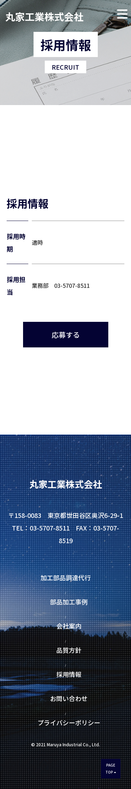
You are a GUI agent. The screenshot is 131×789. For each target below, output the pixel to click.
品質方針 (69, 650)
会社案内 (69, 625)
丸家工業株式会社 (44, 15)
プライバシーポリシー (65, 722)
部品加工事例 (69, 601)
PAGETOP (110, 768)
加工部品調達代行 (69, 577)
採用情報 (69, 674)
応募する (66, 335)
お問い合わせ (69, 698)
